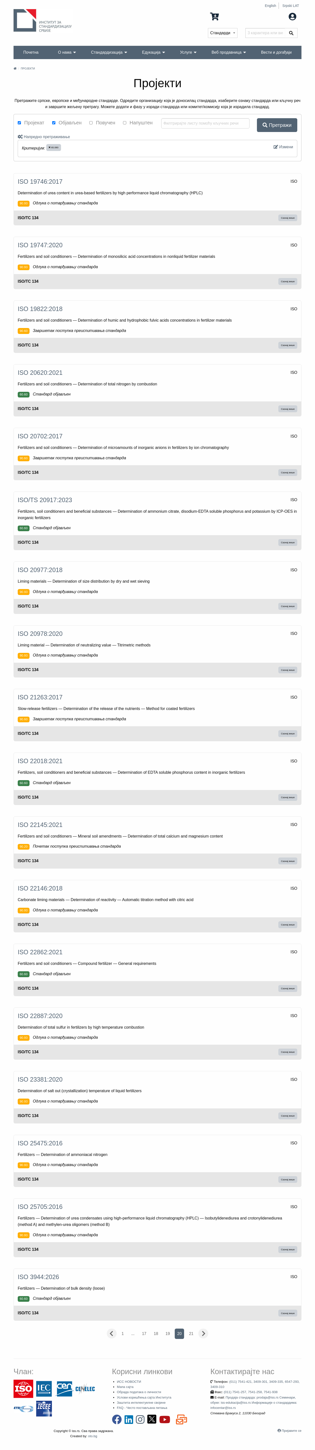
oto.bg (92, 1436)
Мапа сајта (125, 1387)
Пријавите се (291, 1431)
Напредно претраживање (44, 137)
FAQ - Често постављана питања (142, 1408)
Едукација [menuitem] (151, 52)
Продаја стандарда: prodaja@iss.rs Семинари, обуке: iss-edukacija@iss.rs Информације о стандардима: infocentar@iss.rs (253, 1403)
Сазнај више (288, 217)
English (270, 6)
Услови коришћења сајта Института (144, 1397)
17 (144, 1334)
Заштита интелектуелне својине (141, 1402)
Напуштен (138, 122)
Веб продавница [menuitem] (227, 52)
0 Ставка (224, 16)
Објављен (67, 122)
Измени (283, 147)
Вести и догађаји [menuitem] (276, 52)
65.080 (53, 147)
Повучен (102, 122)
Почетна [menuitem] (31, 52)
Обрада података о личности (139, 1392)
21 (191, 1334)
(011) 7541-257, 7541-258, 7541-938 (251, 1392)
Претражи (277, 125)
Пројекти (28, 68)
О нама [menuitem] (65, 52)
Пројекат (31, 122)
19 (168, 1334)
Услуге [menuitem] (186, 52)
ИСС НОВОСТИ (129, 1382)
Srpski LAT (291, 6)
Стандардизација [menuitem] (107, 52)
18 (156, 1334)
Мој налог (282, 16)
